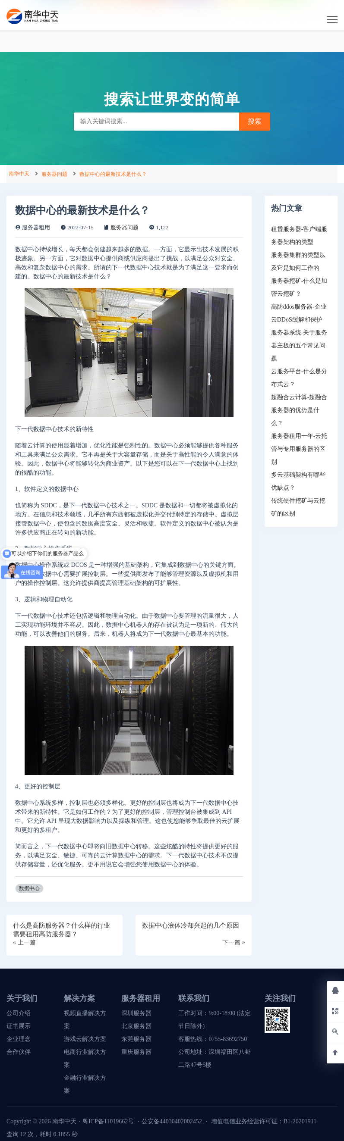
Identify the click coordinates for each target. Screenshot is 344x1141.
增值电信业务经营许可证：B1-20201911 (263, 1121)
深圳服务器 (136, 1013)
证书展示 (18, 1026)
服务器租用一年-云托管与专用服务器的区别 (299, 449)
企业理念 (18, 1039)
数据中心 (29, 888)
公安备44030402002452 (172, 1121)
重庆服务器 (136, 1052)
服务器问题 (54, 174)
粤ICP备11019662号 (108, 1121)
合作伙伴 (18, 1052)
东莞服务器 (136, 1039)
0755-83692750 (227, 1039)
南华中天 (19, 174)
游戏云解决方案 (85, 1039)
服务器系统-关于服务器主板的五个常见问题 (299, 345)
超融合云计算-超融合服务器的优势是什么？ (299, 410)
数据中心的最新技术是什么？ (113, 174)
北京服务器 (136, 1026)
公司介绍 (18, 1013)
